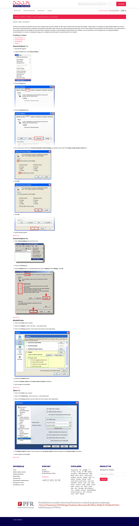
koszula (73, 479)
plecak (85, 486)
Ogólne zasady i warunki (19, 472)
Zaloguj (49, 10)
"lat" (80, 470)
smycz (72, 490)
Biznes (72, 475)
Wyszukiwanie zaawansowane (21, 480)
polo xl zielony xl (89, 488)
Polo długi (81, 488)
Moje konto (17, 10)
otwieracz (78, 484)
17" (89, 470)
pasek (72, 486)
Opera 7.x (17, 43)
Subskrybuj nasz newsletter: (107, 470)
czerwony (73, 477)
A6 (85, 471)
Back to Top (16, 235)
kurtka (89, 479)
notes (84, 482)
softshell (77, 490)
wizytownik (89, 492)
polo (76, 488)
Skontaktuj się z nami (18, 484)
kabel (90, 477)
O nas (14, 470)
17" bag (79, 471)
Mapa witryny (16, 476)
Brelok (81, 475)
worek (76, 493)
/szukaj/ (85, 470)
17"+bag (73, 471)
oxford (83, 484)
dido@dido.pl (45, 477)
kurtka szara (91, 481)
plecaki (90, 486)
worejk (72, 493)
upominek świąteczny (76, 492)
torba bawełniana (91, 490)
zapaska (82, 493)
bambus (90, 471)
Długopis (85, 477)
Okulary (73, 484)
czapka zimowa (88, 475)
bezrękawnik (74, 473)
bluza (77, 475)
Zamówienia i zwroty (18, 482)
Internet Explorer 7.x (20, 38)
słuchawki (83, 490)
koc (94, 477)
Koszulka (78, 479)
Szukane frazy (16, 478)
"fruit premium (74, 470)
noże (89, 482)
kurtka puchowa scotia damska (78, 481)
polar (72, 488)
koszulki (84, 479)
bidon (91, 473)
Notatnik (80, 482)
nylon (92, 482)
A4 (82, 471)
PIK (82, 486)
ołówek (88, 484)
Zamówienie (41, 10)
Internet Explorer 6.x (20, 39)
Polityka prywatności (18, 474)
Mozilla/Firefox (18, 41)
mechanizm (74, 482)
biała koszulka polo (83, 473)
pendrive (77, 486)
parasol (93, 484)
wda (84, 492)
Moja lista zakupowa (29, 10)
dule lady (79, 477)
